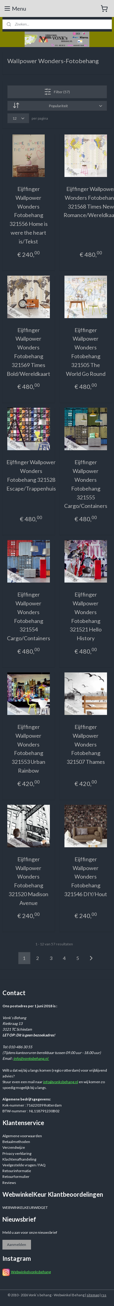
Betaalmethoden (16, 1141)
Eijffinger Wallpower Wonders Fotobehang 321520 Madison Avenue (28, 880)
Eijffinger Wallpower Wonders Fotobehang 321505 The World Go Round (85, 351)
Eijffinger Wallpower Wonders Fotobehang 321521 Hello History (86, 616)
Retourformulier (15, 1176)
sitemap (93, 1295)
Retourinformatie (16, 1170)
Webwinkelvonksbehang (31, 1272)
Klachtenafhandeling (19, 1159)
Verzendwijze (13, 1147)
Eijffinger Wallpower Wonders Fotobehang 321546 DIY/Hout (85, 876)
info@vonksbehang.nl (31, 1058)
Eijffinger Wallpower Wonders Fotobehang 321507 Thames (86, 744)
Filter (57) (57, 91)
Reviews (9, 1182)
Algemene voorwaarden (22, 1136)
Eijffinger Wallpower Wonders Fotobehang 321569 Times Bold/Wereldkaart (28, 351)
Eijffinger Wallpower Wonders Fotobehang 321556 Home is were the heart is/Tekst (28, 215)
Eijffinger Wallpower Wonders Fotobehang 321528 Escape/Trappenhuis (31, 475)
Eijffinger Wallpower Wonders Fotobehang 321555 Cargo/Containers (85, 484)
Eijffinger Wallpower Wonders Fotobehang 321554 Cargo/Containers (28, 616)
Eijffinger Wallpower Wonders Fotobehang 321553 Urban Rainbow (28, 748)
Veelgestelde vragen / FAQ (24, 1165)
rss (103, 1295)
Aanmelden (16, 1244)
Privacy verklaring (16, 1153)
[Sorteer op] (57, 106)
